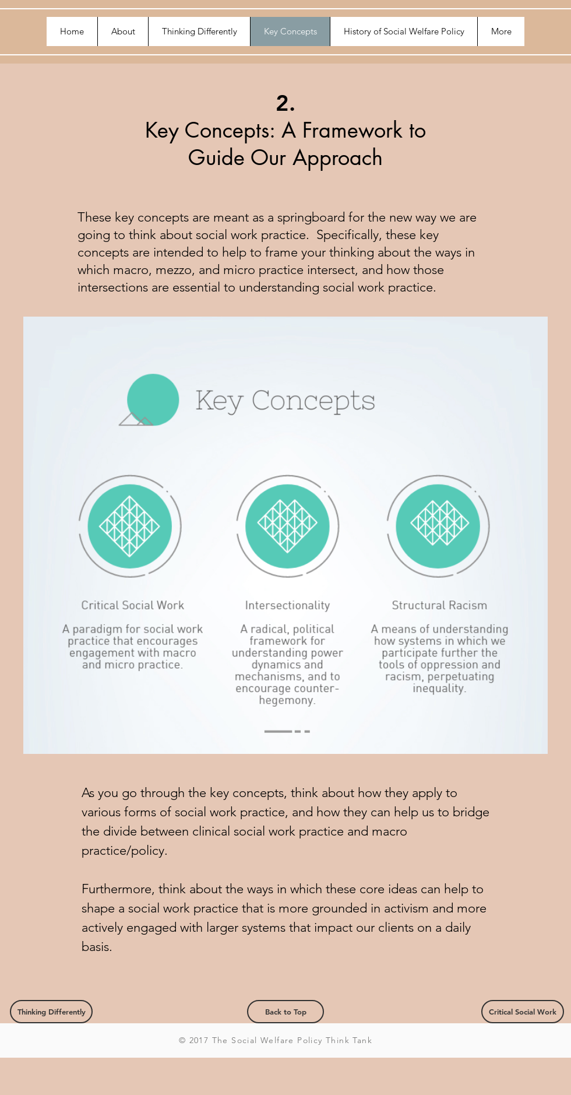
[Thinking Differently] (51, 1011)
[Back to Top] (285, 1011)
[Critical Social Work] (522, 1011)
